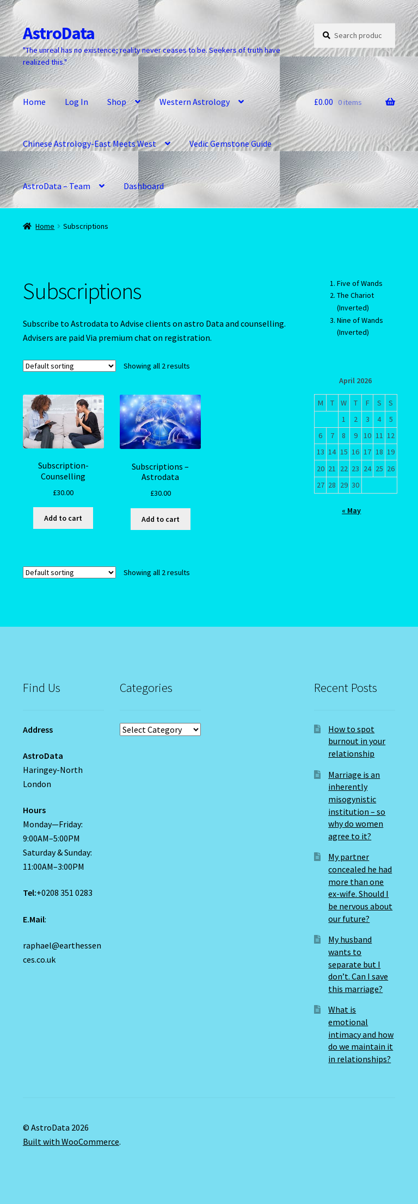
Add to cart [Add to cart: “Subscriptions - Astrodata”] (161, 519)
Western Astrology (194, 101)
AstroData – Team (56, 185)
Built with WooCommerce (71, 1141)
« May (351, 510)
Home (34, 101)
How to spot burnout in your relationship (356, 741)
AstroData (59, 33)
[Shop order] (69, 366)
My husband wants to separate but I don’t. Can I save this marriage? (358, 964)
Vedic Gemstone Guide (230, 143)
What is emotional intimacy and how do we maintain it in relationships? (361, 1034)
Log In (76, 101)
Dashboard (144, 185)
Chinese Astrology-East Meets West (89, 143)
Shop (116, 101)
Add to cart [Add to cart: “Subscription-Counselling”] (63, 518)
